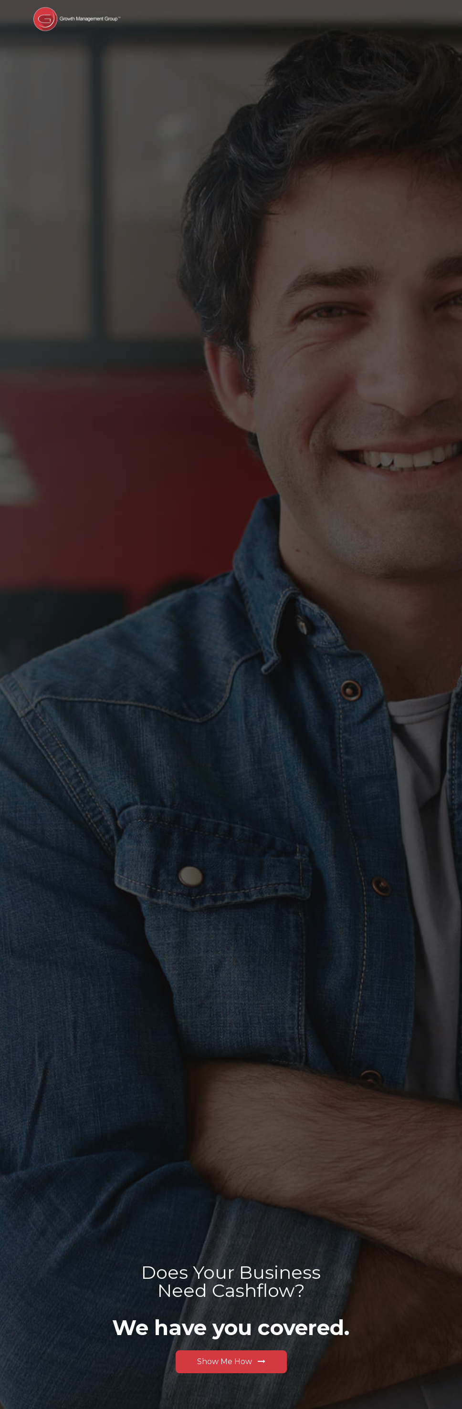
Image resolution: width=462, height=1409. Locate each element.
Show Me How (231, 1361)
